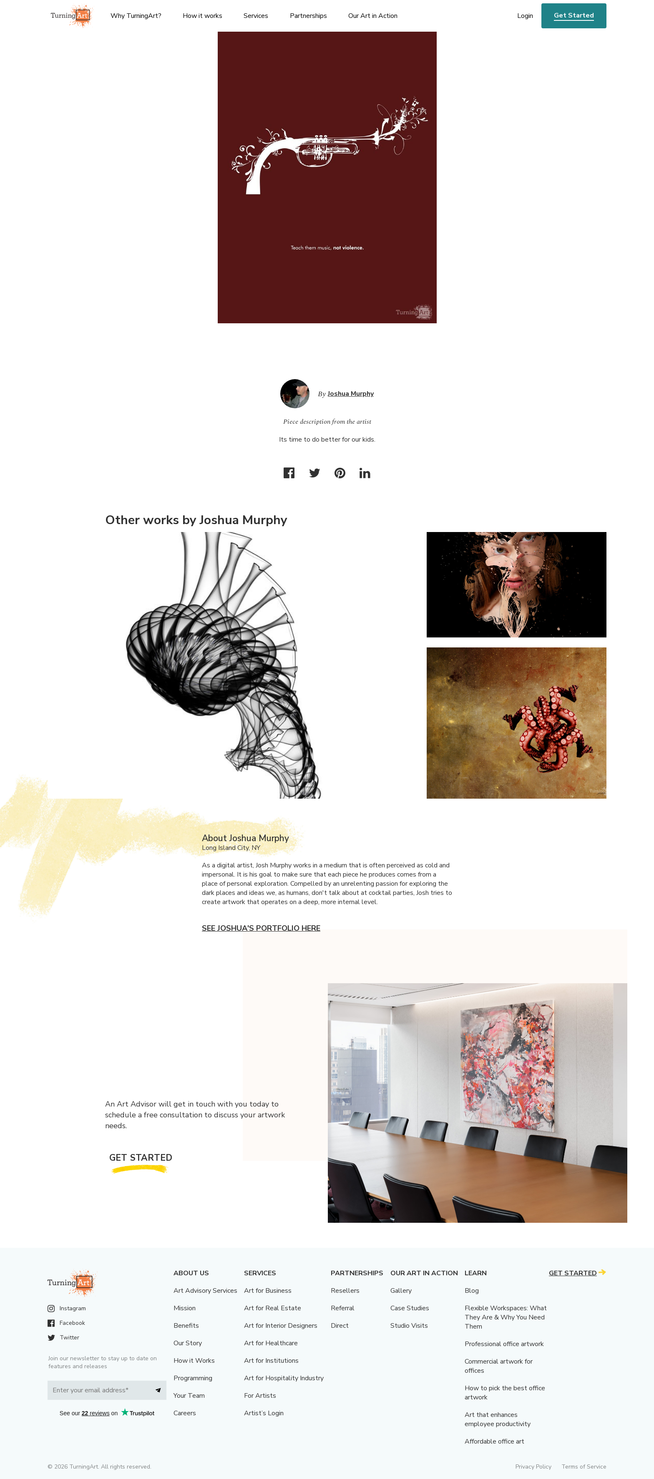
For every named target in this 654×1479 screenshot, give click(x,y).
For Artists (260, 1395)
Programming (193, 1378)
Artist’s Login (264, 1413)
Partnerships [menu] (308, 15)
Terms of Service (583, 1467)
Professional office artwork (504, 1344)
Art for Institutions (271, 1360)
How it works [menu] (202, 15)
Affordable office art (494, 1441)
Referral (343, 1308)
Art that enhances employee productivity (498, 1419)
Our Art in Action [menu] (372, 15)
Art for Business (268, 1290)
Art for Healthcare (271, 1343)
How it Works (194, 1360)
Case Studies (409, 1308)
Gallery (401, 1290)
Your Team (189, 1395)
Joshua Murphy (351, 393)
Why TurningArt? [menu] (136, 15)
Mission (185, 1308)
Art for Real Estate (272, 1308)
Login (525, 15)
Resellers (345, 1290)
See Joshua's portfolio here (261, 928)
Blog (472, 1290)
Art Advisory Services (205, 1290)
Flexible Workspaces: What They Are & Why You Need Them (506, 1317)
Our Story (188, 1343)
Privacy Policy (533, 1467)
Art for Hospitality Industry (284, 1378)
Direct (340, 1325)
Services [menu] (256, 15)
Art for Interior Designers (280, 1325)
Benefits (186, 1325)
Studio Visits (409, 1325)
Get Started (574, 15)
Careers (185, 1413)
